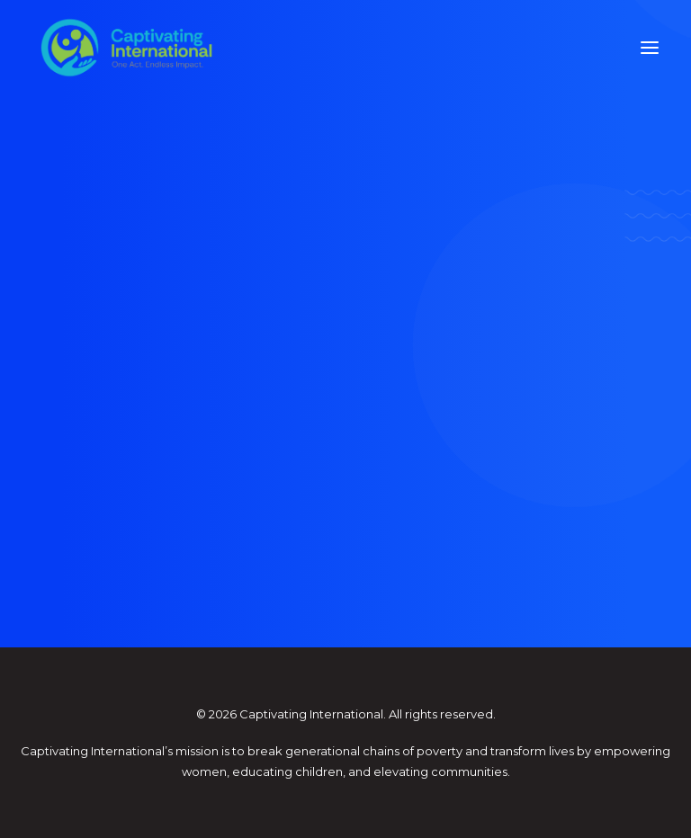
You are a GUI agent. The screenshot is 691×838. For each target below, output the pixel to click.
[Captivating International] (126, 47)
